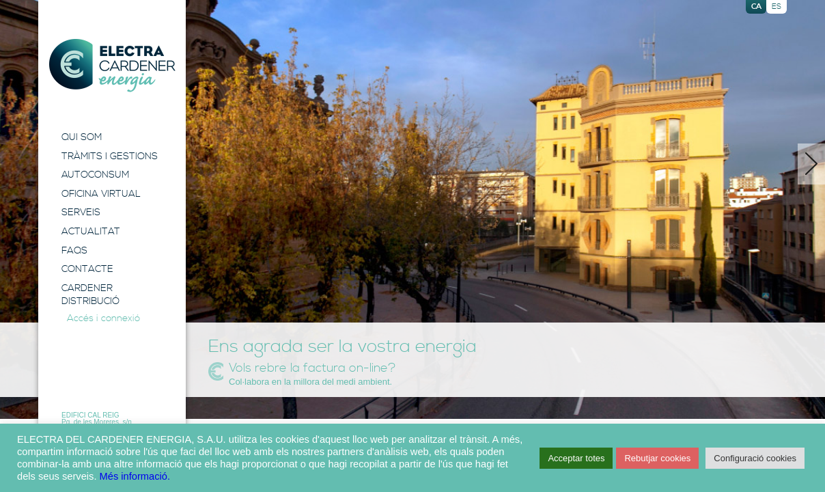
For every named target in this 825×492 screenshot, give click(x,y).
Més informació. (135, 476)
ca (756, 7)
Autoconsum (95, 175)
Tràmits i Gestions (109, 156)
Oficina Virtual (101, 194)
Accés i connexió (103, 318)
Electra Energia (112, 65)
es (776, 7)
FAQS (74, 251)
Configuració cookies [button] (755, 458)
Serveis (80, 212)
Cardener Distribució (90, 295)
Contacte (87, 269)
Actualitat (90, 232)
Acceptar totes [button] (576, 458)
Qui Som (81, 137)
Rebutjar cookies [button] (657, 458)
